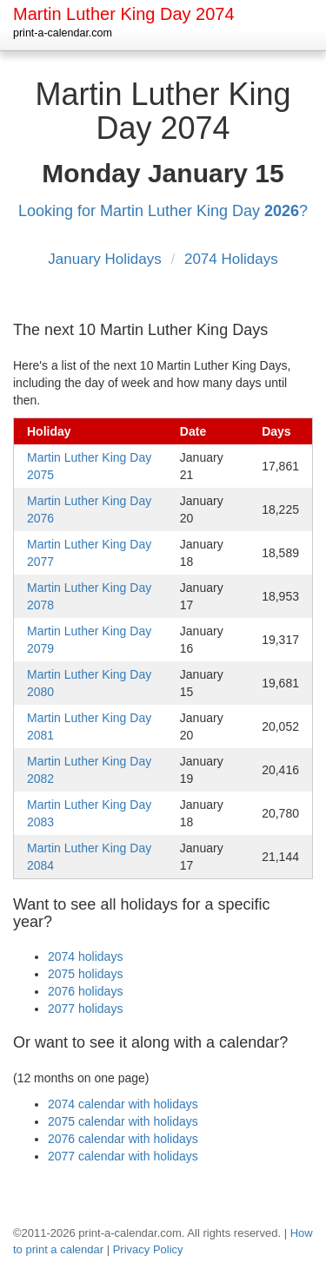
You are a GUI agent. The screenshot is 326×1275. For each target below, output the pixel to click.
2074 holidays (85, 956)
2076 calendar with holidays (123, 1139)
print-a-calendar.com (62, 33)
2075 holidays (85, 974)
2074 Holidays (231, 259)
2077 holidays (85, 1008)
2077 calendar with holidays (123, 1156)
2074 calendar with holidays (123, 1104)
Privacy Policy (148, 1249)
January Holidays (106, 259)
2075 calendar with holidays (123, 1121)
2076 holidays (85, 991)
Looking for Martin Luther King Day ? (163, 211)
